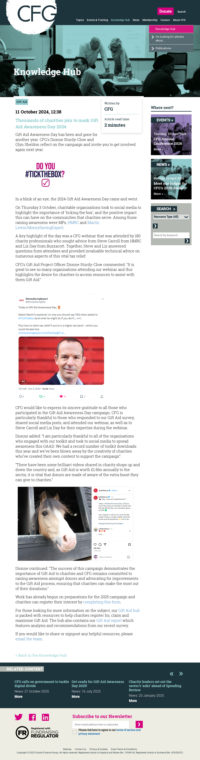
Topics (80, 19)
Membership (149, 19)
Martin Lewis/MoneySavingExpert (57, 225)
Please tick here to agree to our (109, 732)
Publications (163, 48)
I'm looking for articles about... (170, 38)
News (136, 19)
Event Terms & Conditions (124, 749)
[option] (43, 688)
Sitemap (67, 749)
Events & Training (97, 19)
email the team (28, 638)
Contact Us (80, 749)
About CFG (179, 19)
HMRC (74, 222)
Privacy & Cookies (99, 749)
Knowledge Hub (120, 19)
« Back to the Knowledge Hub (41, 655)
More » (158, 149)
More (18, 696)
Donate (165, 11)
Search (181, 11)
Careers (165, 19)
